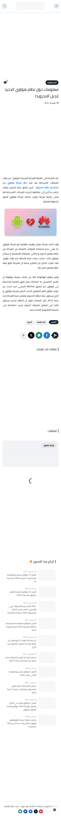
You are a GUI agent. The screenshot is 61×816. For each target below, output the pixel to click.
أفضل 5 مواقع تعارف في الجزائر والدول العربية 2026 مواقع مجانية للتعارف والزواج (21, 706)
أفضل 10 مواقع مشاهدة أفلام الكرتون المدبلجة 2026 (23, 593)
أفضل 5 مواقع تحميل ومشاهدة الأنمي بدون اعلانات (22, 673)
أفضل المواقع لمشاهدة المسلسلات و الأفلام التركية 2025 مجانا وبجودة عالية (20, 627)
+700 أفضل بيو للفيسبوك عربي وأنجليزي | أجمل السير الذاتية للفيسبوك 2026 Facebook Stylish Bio (21, 610)
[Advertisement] (30, 47)
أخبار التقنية (52, 82)
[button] (47, 335)
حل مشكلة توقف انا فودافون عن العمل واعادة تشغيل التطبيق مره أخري (21, 644)
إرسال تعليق (49, 445)
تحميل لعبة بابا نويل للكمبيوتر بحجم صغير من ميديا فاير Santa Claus (20, 659)
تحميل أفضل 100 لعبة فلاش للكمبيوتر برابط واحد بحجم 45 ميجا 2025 (21, 689)
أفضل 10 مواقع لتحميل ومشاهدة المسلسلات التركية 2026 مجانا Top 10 (21, 578)
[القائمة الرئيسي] (56, 6)
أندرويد (29, 322)
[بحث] (4, 6)
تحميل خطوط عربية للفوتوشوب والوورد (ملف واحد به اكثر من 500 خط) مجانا (21, 723)
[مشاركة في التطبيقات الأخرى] (23, 335)
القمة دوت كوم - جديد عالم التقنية (19, 806)
